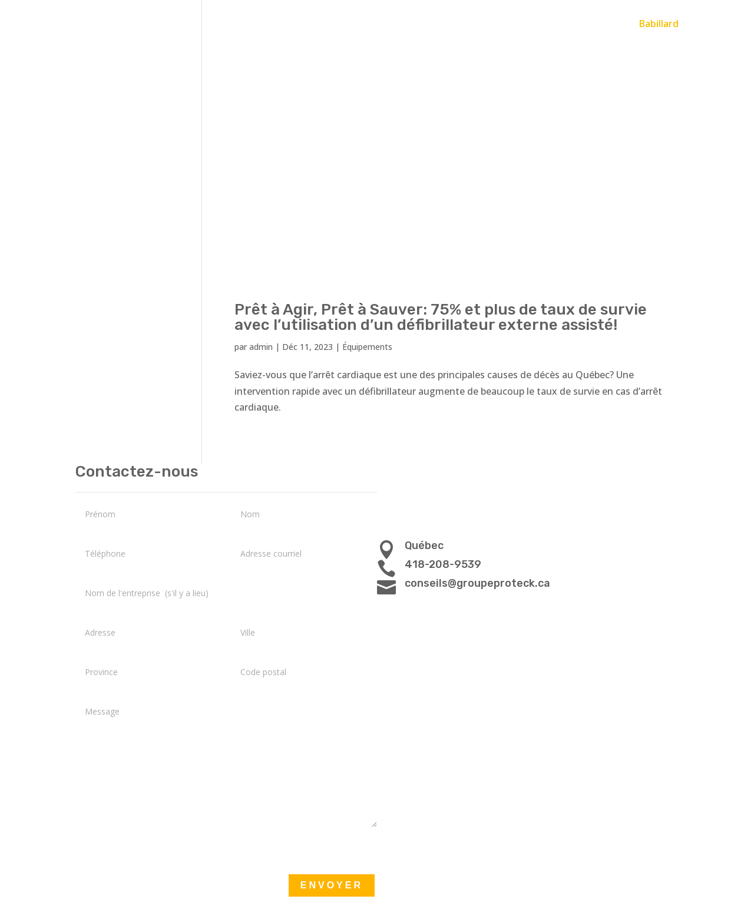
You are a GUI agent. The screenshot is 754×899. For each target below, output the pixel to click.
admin (261, 346)
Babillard (659, 24)
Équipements (367, 346)
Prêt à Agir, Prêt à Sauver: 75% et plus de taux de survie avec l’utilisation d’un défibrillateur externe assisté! (440, 317)
